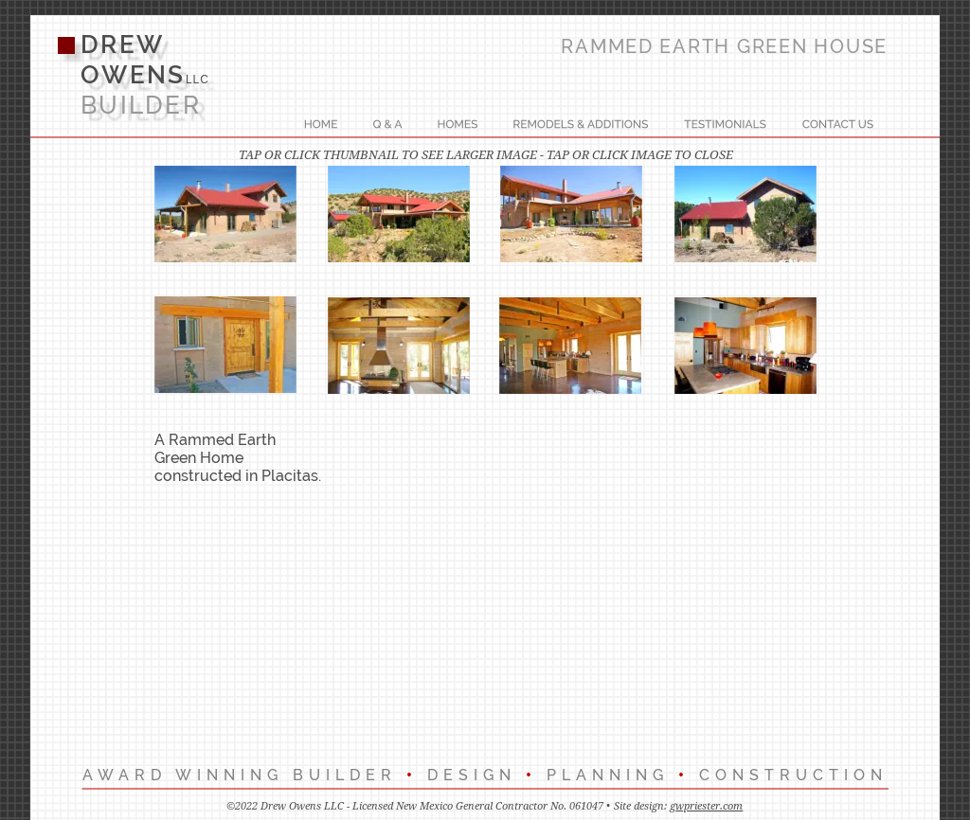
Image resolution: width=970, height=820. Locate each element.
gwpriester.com (706, 806)
